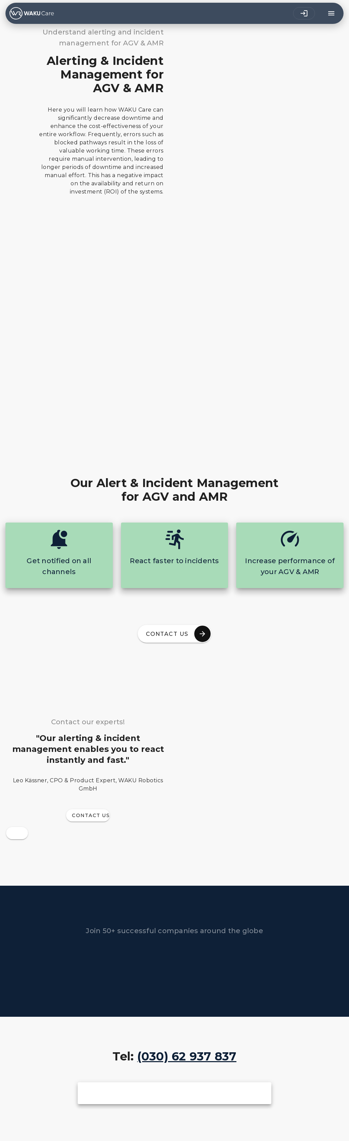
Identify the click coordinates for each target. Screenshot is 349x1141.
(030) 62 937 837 (187, 1056)
